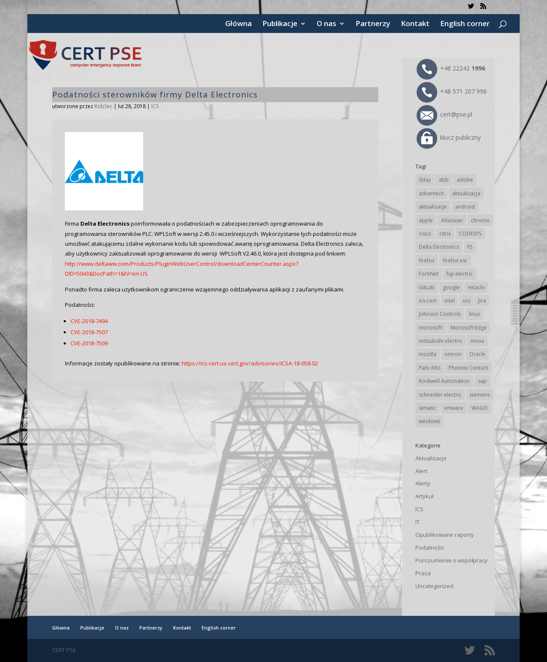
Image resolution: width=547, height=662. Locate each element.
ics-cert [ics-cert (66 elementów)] (427, 300)
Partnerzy (373, 24)
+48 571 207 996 (452, 91)
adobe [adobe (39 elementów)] (465, 179)
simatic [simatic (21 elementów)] (427, 408)
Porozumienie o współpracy (451, 560)
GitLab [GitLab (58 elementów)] (427, 287)
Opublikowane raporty (444, 534)
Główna (238, 24)
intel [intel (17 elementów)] (449, 300)
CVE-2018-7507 (89, 332)
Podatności (429, 547)
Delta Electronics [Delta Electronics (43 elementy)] (439, 246)
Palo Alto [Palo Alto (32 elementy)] (430, 367)
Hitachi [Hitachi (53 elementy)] (476, 287)
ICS (155, 106)
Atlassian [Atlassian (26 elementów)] (452, 220)
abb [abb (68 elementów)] (444, 179)
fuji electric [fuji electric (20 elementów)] (460, 273)
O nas (326, 24)
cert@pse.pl (444, 114)
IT (417, 522)
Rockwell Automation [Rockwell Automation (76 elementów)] (444, 381)
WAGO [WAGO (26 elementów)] (479, 408)
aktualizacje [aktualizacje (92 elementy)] (433, 206)
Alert (421, 471)
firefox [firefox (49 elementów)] (427, 260)
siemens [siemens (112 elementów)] (480, 394)
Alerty (422, 483)
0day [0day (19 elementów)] (425, 179)
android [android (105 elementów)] (465, 206)
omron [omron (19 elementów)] (452, 354)
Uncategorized (434, 586)
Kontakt (415, 24)
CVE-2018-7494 (89, 321)
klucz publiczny (449, 137)
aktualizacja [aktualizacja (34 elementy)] (466, 193)
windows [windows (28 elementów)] (429, 421)
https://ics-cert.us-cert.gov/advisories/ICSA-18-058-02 (250, 363)
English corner (465, 24)
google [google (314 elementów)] (451, 287)
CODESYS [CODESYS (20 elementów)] (470, 233)
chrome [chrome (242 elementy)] (480, 220)
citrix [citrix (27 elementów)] (445, 233)
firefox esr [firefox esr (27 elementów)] (455, 260)
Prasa (423, 573)
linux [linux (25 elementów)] (474, 314)
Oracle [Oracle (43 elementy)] (477, 354)
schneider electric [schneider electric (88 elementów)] (440, 394)
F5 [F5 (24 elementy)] (470, 246)
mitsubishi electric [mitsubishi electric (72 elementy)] (440, 340)
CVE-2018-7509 (89, 343)
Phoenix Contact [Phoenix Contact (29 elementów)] (468, 367)
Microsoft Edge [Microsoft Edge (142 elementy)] (468, 327)
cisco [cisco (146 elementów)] (425, 233)
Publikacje (279, 24)
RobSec (103, 106)
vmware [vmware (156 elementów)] (453, 408)
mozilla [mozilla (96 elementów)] (427, 354)
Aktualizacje (431, 458)
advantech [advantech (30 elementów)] (431, 193)
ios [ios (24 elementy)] (466, 300)
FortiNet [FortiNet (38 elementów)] (428, 273)
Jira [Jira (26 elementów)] (482, 300)
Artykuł (424, 496)
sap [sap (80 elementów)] (482, 381)
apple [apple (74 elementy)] (426, 220)
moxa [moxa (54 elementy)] (477, 340)
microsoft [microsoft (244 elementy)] (430, 327)
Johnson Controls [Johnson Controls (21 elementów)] (440, 314)
